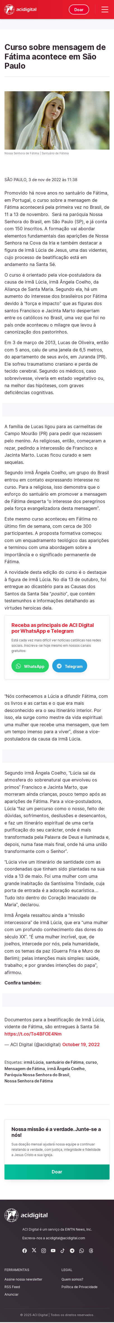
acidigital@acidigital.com (65, 1239)
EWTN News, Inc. (78, 1230)
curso (91, 1062)
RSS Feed (12, 1288)
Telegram (70, 666)
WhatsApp (30, 666)
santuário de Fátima (65, 1062)
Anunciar (11, 1295)
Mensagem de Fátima (24, 1068)
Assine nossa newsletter (23, 1280)
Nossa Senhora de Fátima (28, 1081)
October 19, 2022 (81, 1045)
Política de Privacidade (79, 1288)
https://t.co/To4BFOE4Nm (32, 1034)
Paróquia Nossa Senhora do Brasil (36, 1075)
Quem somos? (72, 1280)
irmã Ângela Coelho (66, 1068)
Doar (78, 9)
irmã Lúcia (34, 1062)
